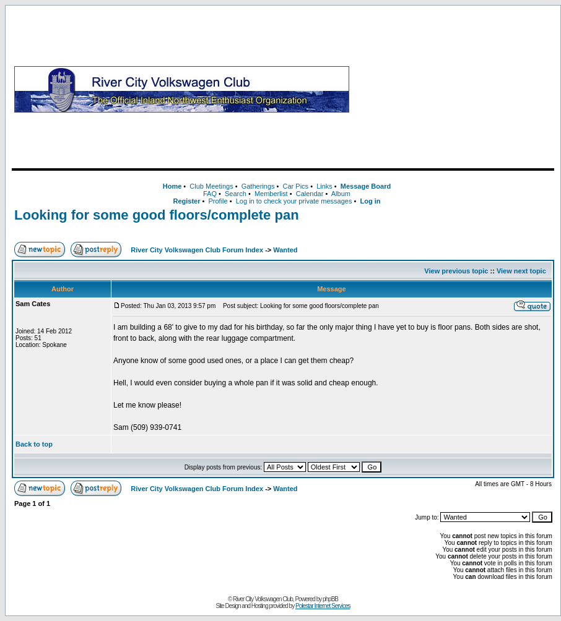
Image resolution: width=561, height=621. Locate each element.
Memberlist (271, 193)
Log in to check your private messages (294, 201)
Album (340, 193)
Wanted (285, 250)
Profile (218, 201)
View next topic (521, 271)
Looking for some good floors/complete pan (156, 215)
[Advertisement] (454, 89)
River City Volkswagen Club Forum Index (197, 250)
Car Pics (296, 186)
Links (324, 186)
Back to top (34, 444)
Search (235, 193)
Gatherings (258, 186)
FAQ (210, 193)
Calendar (310, 193)
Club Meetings (211, 186)
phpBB (330, 599)
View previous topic (456, 271)
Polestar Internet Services (322, 605)
